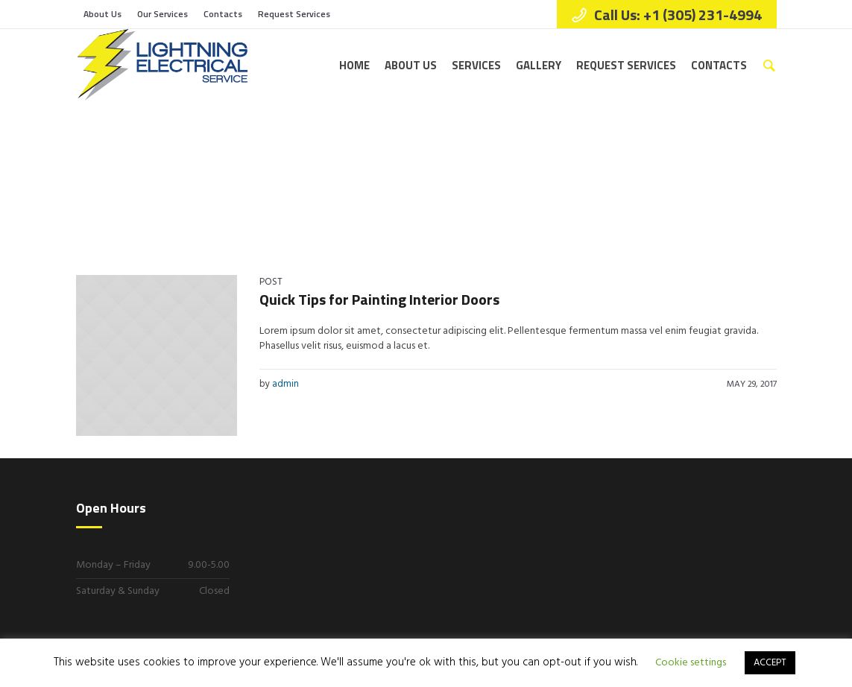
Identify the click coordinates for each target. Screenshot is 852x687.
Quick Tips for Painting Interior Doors (379, 299)
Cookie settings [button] (690, 662)
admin (285, 384)
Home (677, 178)
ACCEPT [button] (770, 663)
